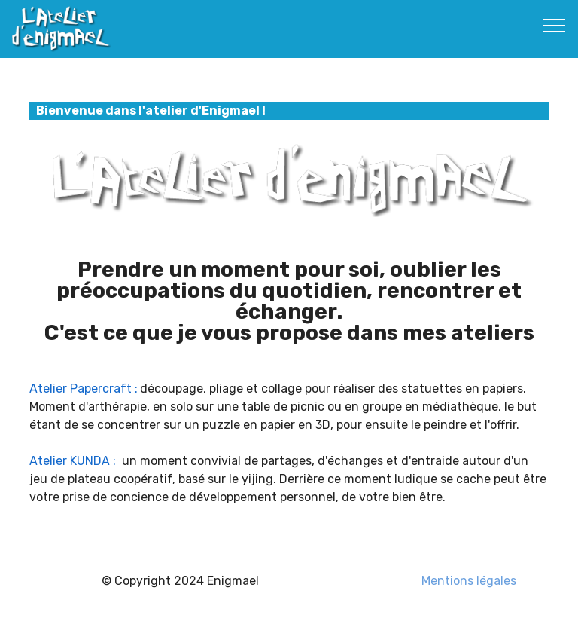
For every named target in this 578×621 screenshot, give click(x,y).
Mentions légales (468, 581)
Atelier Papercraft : (83, 388)
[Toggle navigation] (554, 25)
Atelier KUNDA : (72, 461)
